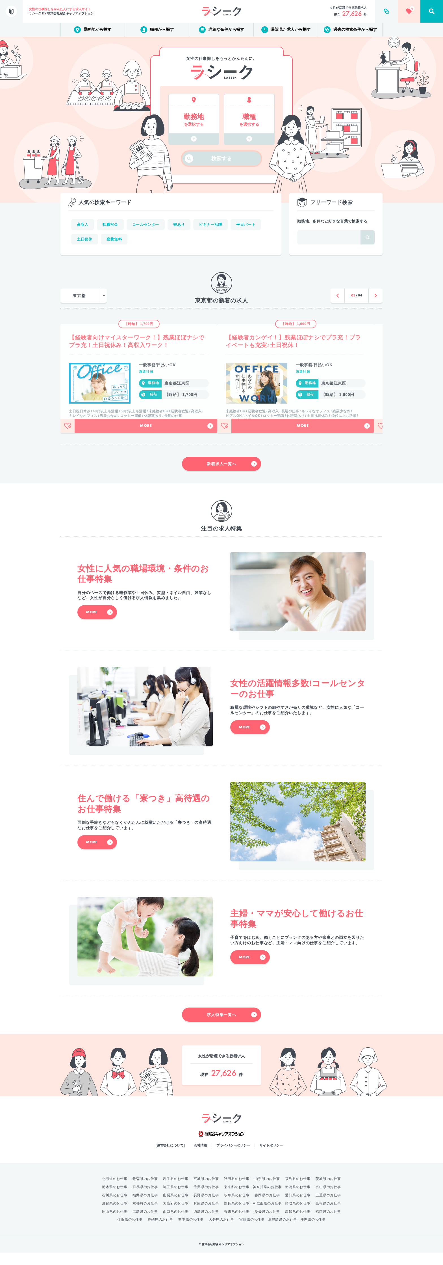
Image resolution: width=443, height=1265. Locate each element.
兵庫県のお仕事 (206, 1216)
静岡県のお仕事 (267, 1208)
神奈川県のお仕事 (267, 1199)
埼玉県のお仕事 (175, 1199)
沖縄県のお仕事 (313, 1232)
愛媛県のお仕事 (267, 1224)
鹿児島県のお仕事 (282, 1232)
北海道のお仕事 (114, 1191)
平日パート (245, 224)
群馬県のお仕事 (145, 1199)
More (172, 438)
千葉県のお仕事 (206, 1199)
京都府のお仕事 (145, 1216)
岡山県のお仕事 (114, 1224)
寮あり (179, 224)
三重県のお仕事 (328, 1208)
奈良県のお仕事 (236, 1216)
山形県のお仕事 (267, 1191)
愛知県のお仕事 (297, 1208)
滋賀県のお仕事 (114, 1216)
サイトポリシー (271, 1158)
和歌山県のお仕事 (267, 1216)
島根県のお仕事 (328, 1216)
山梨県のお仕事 (175, 1208)
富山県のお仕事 (328, 1199)
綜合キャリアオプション (221, 1147)
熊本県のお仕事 (191, 1232)
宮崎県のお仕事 (252, 1232)
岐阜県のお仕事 (236, 1208)
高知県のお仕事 (297, 1224)
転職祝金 (110, 224)
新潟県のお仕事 (297, 1199)
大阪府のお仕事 (175, 1216)
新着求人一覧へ (232, 476)
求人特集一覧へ (232, 1027)
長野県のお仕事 (206, 1208)
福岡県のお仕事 (328, 1224)
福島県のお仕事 (297, 1191)
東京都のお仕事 (236, 1199)
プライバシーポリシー (233, 1158)
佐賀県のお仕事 (130, 1232)
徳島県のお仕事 (206, 1224)
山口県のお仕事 (175, 1224)
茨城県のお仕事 (328, 1191)
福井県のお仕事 (145, 1208)
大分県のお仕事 (221, 1232)
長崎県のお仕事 (160, 1232)
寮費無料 (114, 239)
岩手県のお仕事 (175, 1191)
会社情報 (200, 1158)
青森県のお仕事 (145, 1191)
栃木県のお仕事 (114, 1199)
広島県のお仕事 (145, 1224)
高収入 (82, 224)
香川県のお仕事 (236, 1224)
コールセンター (145, 224)
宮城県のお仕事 (206, 1191)
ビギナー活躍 (210, 224)
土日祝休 (84, 239)
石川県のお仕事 (114, 1208)
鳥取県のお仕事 (297, 1216)
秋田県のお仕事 (236, 1191)
